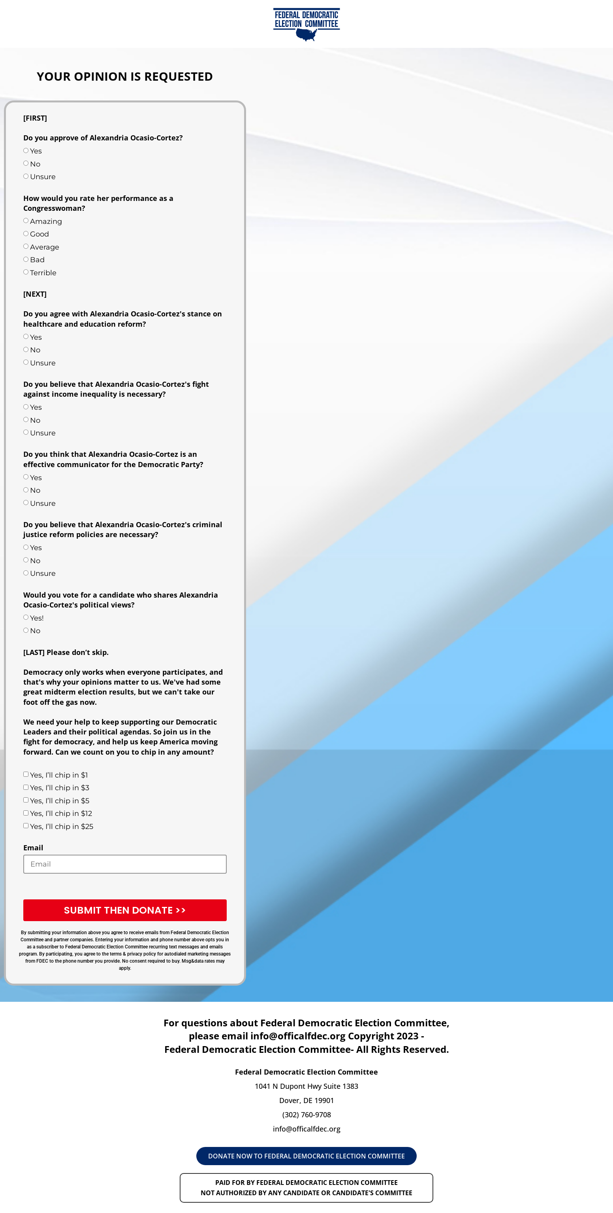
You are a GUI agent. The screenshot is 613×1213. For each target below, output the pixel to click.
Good (39, 234)
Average (44, 247)
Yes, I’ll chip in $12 (61, 813)
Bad (37, 259)
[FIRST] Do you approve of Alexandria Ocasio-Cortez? (103, 127)
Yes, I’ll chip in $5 (59, 801)
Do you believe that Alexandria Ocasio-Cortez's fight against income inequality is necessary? (116, 389)
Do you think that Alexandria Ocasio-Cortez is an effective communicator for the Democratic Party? (113, 459)
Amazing (46, 221)
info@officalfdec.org (306, 1129)
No (35, 164)
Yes (36, 151)
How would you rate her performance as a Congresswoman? (98, 203)
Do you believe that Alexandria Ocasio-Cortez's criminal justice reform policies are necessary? (122, 529)
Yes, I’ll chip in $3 (59, 787)
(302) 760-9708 (306, 1114)
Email (33, 847)
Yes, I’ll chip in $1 (59, 775)
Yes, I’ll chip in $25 (61, 826)
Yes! (37, 618)
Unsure (43, 176)
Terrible (43, 273)
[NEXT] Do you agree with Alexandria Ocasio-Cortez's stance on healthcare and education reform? (122, 309)
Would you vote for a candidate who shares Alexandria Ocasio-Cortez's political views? (120, 599)
